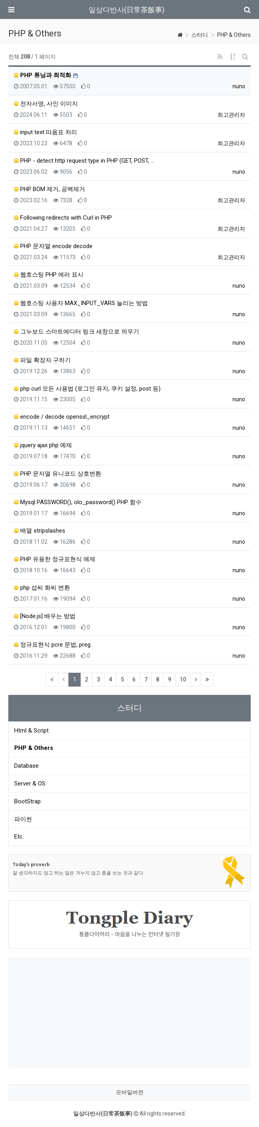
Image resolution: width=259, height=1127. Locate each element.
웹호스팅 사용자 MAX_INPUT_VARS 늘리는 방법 (81, 303)
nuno (239, 86)
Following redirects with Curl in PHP (63, 217)
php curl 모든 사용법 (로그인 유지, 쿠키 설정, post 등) (87, 388)
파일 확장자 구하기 (42, 360)
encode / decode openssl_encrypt (62, 416)
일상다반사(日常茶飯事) (126, 10)
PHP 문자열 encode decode (53, 246)
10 (183, 679)
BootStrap (27, 801)
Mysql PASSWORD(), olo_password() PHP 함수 (78, 502)
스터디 (199, 35)
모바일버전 (130, 1092)
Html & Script (31, 730)
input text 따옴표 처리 (45, 132)
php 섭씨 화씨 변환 (42, 587)
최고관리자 (231, 115)
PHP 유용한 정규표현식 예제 (54, 559)
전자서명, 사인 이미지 (46, 103)
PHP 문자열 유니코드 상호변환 (57, 473)
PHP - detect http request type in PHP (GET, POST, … (84, 160)
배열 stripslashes (39, 530)
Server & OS (29, 783)
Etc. (19, 836)
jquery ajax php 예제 (43, 445)
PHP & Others (234, 35)
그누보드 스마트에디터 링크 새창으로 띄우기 (76, 331)
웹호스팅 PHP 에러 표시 (48, 274)
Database (26, 765)
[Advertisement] (129, 1012)
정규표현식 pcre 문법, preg (52, 644)
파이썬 (23, 819)
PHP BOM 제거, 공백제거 (49, 189)
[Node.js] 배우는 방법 (45, 616)
